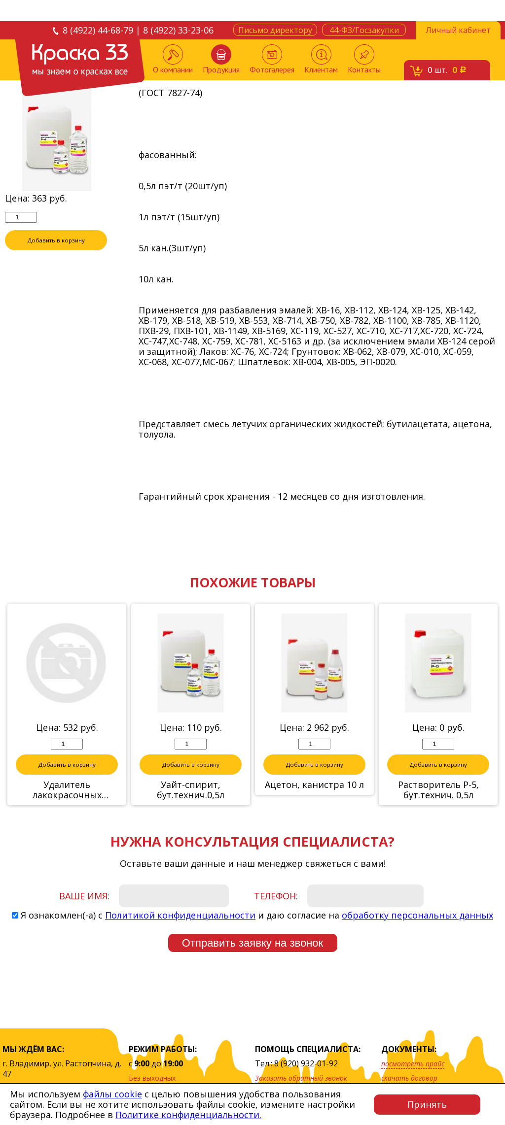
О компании (173, 59)
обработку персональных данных (417, 915)
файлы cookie (112, 1094)
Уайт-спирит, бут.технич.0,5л (190, 790)
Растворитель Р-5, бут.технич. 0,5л (438, 790)
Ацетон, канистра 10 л (314, 785)
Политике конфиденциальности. (188, 1115)
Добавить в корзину (56, 240)
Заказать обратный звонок (301, 1078)
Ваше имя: (84, 896)
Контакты (364, 59)
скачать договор (409, 1078)
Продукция (221, 59)
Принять (427, 1104)
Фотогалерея (272, 59)
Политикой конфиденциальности (180, 915)
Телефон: (276, 896)
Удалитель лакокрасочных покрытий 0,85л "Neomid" (67, 790)
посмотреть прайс (412, 1063)
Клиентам (321, 59)
